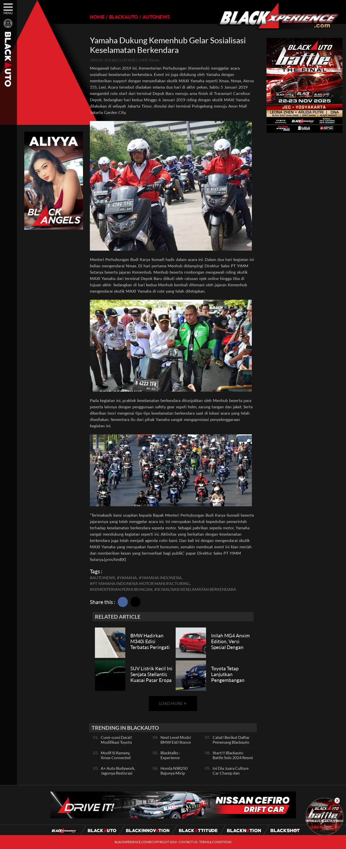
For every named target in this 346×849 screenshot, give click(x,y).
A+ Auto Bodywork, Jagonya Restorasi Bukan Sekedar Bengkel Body (118, 775)
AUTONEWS (156, 17)
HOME (97, 17)
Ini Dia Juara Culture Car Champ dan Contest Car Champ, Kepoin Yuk (231, 775)
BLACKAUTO (123, 17)
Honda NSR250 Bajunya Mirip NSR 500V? (174, 773)
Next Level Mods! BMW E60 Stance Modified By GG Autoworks (175, 744)
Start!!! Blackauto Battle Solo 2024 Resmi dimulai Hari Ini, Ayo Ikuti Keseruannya (233, 760)
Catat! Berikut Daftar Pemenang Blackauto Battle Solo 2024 (231, 742)
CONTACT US (188, 842)
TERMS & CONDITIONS (215, 842)
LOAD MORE (173, 703)
